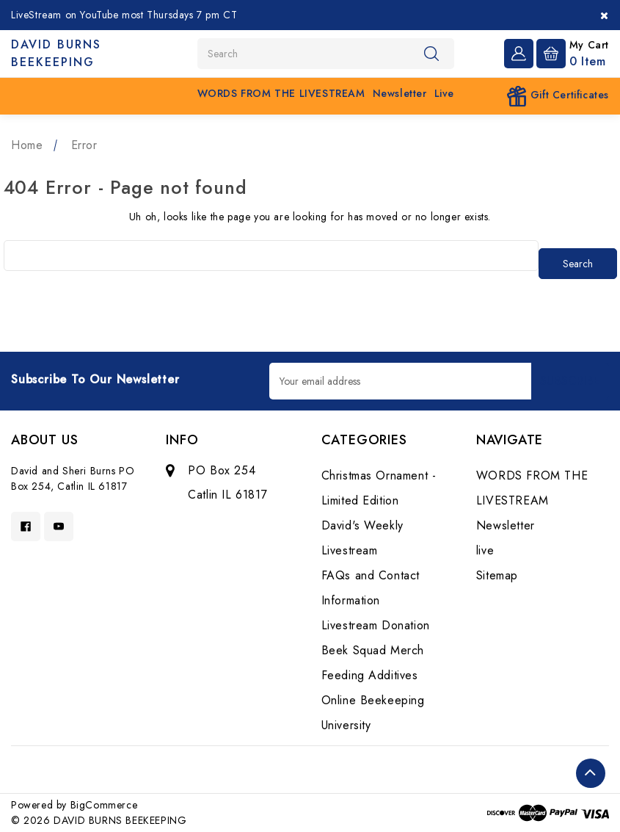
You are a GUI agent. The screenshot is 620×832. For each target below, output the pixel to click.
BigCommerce (104, 804)
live (444, 93)
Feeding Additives (369, 675)
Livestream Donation (375, 625)
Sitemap (497, 575)
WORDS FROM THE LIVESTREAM (281, 93)
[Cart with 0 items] (572, 52)
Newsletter (400, 93)
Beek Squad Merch (373, 650)
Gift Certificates (557, 96)
